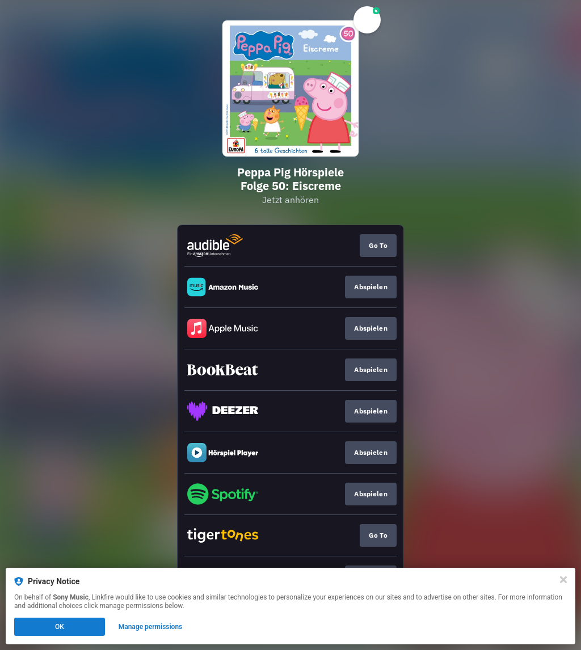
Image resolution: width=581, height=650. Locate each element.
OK (59, 627)
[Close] (563, 580)
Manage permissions (151, 627)
